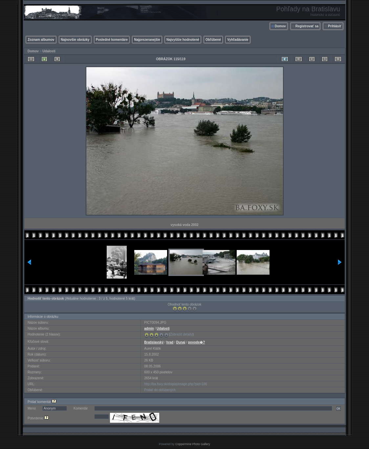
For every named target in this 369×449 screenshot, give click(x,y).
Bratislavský (153, 342)
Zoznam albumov (41, 39)
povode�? (196, 342)
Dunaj (180, 342)
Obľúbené (213, 39)
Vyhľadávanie (238, 39)
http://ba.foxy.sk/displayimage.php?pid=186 (175, 384)
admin (149, 328)
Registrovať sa (306, 26)
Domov (280, 26)
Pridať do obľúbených (160, 390)
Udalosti (48, 51)
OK (338, 408)
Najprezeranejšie (147, 39)
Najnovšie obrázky (75, 39)
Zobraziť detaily (181, 334)
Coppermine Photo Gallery (192, 444)
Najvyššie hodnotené (182, 39)
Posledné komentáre (112, 39)
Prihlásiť (334, 26)
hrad (170, 342)
